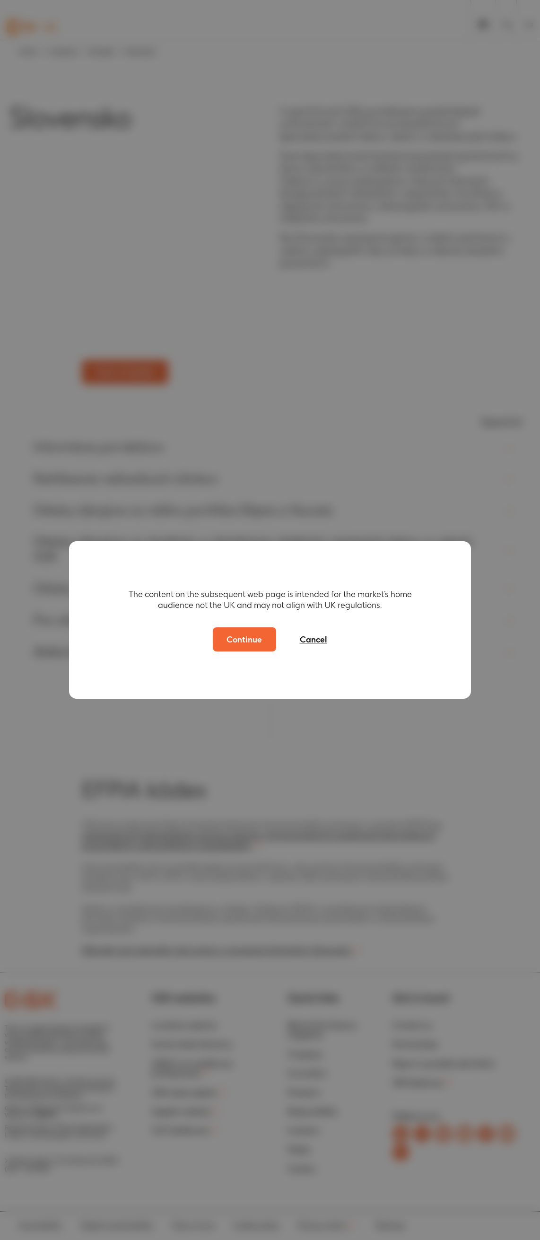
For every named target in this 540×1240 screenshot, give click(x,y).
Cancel (314, 639)
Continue (244, 639)
